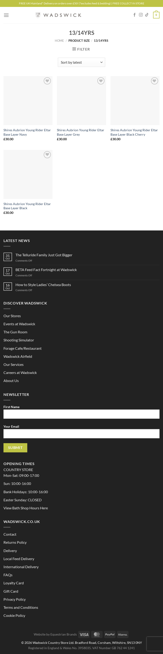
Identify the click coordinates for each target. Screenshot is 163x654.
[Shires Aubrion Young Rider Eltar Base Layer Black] (27, 174)
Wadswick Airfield (17, 356)
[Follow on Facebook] (134, 15)
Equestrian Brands (63, 634)
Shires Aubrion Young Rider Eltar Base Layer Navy (27, 132)
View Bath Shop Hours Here (25, 508)
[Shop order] (81, 62)
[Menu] (6, 15)
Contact (9, 534)
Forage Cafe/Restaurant (22, 348)
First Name (81, 413)
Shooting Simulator (18, 340)
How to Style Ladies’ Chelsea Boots (43, 284)
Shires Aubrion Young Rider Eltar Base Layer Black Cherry (134, 132)
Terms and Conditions (20, 607)
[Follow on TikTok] (147, 15)
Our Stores (12, 316)
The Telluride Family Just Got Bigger (43, 255)
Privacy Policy (14, 599)
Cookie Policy (14, 615)
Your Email (81, 433)
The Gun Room (15, 332)
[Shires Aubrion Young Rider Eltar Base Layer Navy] (27, 100)
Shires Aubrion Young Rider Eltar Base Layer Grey (80, 132)
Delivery (10, 550)
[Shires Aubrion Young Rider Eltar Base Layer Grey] (81, 100)
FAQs (7, 575)
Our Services (13, 364)
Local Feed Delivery (18, 558)
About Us (11, 380)
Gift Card (10, 591)
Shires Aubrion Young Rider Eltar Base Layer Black (27, 206)
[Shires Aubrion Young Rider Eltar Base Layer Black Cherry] (135, 100)
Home (59, 40)
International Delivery (21, 566)
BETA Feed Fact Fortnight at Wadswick (46, 269)
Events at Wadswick (19, 324)
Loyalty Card (13, 583)
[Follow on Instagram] (141, 15)
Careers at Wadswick (20, 372)
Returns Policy (15, 542)
